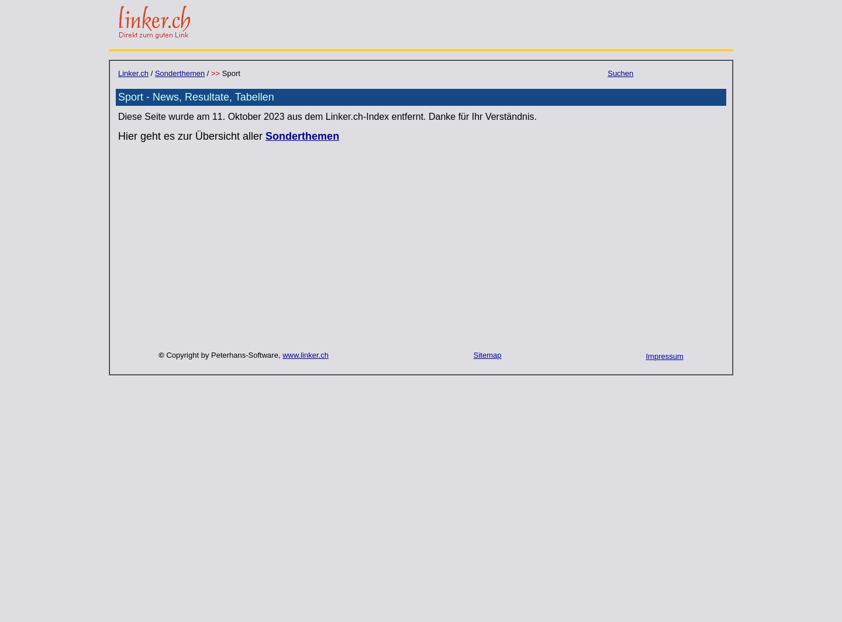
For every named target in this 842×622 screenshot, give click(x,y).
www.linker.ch (305, 355)
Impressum (665, 356)
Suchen (620, 73)
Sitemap (488, 355)
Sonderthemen (180, 73)
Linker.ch (133, 73)
